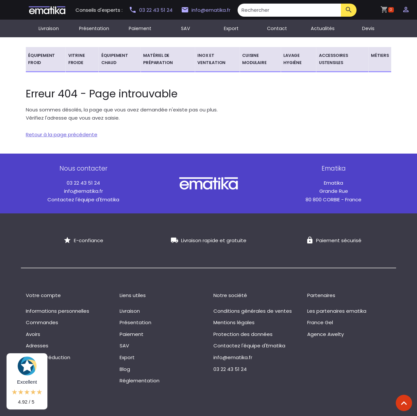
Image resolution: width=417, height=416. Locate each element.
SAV (185, 28)
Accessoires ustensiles (333, 59)
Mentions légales (234, 322)
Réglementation (139, 380)
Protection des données (243, 334)
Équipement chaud (114, 59)
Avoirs (33, 334)
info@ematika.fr (205, 10)
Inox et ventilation (211, 59)
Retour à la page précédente (61, 134)
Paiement (140, 28)
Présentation (94, 28)
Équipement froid (41, 59)
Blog (125, 369)
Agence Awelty (325, 334)
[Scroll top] (404, 403)
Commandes (42, 322)
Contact (277, 28)
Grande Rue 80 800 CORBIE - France (333, 191)
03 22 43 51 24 (151, 10)
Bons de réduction (48, 357)
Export (231, 28)
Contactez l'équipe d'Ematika (83, 199)
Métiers (380, 55)
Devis (368, 28)
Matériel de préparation (158, 59)
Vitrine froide (76, 59)
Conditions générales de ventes (252, 311)
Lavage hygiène (292, 59)
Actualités (323, 28)
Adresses (37, 345)
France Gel (320, 322)
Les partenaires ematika (336, 311)
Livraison (49, 28)
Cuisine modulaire (254, 59)
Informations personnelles (57, 311)
